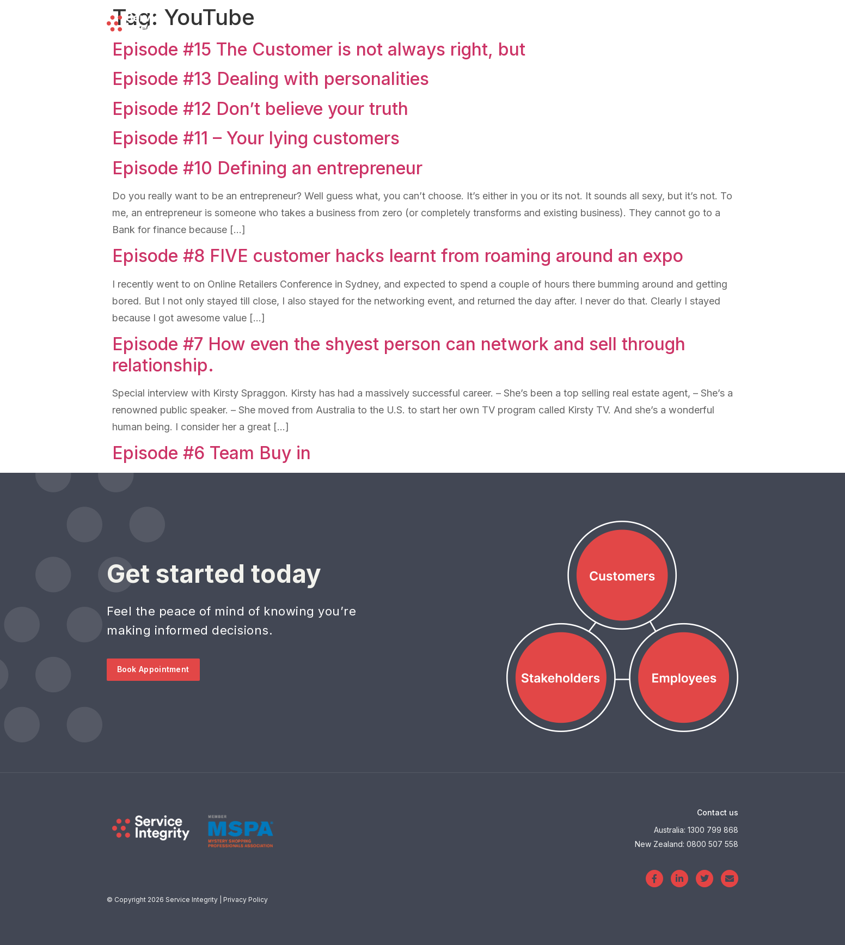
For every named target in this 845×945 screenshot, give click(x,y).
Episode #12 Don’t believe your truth (260, 108)
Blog (534, 21)
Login (646, 21)
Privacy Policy (245, 899)
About (587, 21)
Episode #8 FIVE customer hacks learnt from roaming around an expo (397, 255)
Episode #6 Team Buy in (211, 453)
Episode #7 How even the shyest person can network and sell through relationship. (398, 354)
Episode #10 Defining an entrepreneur (267, 168)
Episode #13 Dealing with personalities (270, 78)
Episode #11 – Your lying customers (256, 138)
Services (471, 21)
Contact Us (716, 21)
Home (406, 21)
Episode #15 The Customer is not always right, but (318, 49)
